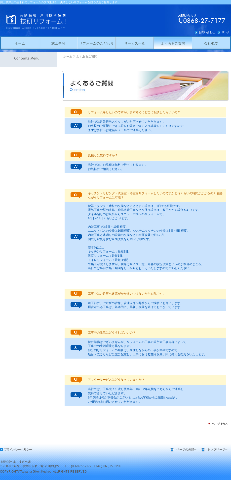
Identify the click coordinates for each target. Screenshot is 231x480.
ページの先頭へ (186, 449)
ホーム (67, 56)
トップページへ (217, 449)
